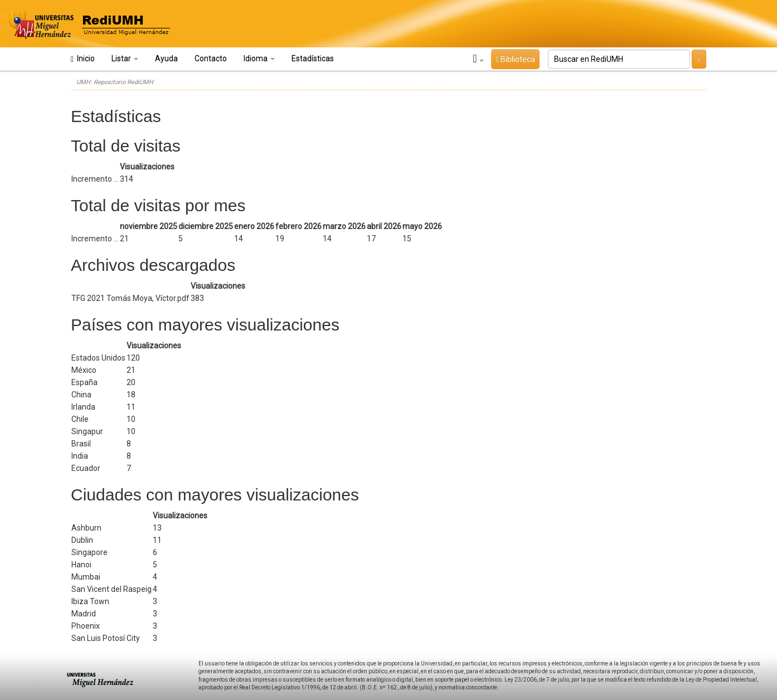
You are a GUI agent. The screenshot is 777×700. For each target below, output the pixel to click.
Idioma (259, 58)
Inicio (83, 59)
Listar (124, 58)
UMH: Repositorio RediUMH (114, 82)
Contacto (211, 58)
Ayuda (166, 58)
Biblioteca (515, 59)
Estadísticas (313, 58)
